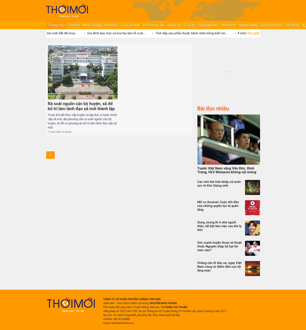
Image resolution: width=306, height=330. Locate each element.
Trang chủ (56, 25)
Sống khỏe (207, 25)
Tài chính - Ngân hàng (238, 25)
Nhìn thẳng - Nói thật (100, 25)
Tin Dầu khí (130, 25)
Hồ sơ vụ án (153, 25)
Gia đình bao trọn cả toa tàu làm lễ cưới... (120, 33)
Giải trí (189, 25)
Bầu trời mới (271, 25)
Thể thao (291, 25)
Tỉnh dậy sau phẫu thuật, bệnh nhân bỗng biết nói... (195, 33)
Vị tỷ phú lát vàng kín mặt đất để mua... (53, 33)
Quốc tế (174, 25)
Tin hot (73, 25)
